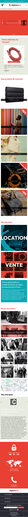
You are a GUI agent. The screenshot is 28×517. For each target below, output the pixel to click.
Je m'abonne (20, 507)
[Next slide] (25, 22)
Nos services (7, 498)
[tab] (11, 71)
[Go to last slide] (2, 22)
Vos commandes (8, 494)
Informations (7, 501)
